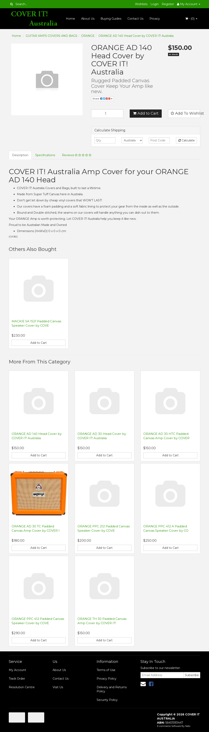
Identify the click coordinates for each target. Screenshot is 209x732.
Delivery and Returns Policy (112, 689)
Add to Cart (145, 113)
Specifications (45, 155)
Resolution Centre (22, 687)
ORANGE (88, 36)
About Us (87, 18)
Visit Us (58, 687)
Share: (102, 98)
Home (70, 18)
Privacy (154, 18)
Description (20, 155)
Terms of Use (106, 670)
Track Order (17, 678)
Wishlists (141, 4)
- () (191, 18)
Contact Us (135, 18)
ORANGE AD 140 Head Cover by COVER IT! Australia (136, 36)
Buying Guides (111, 18)
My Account (17, 670)
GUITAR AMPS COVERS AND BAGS (51, 36)
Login (154, 4)
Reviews (76, 155)
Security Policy (107, 700)
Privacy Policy (106, 678)
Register (168, 4)
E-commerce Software (169, 726)
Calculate (186, 140)
